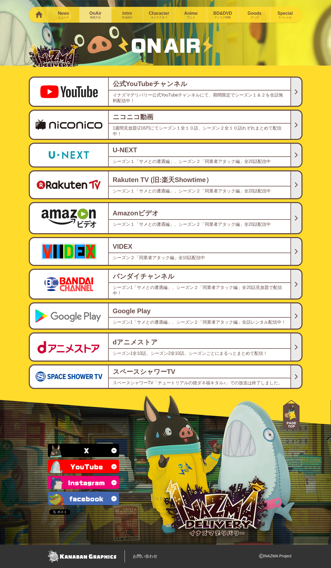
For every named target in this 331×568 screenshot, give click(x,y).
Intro (127, 15)
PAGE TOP (291, 415)
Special (285, 15)
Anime (191, 15)
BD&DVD (222, 15)
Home (38, 15)
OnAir (95, 15)
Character (159, 15)
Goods (254, 15)
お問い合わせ (145, 556)
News (63, 15)
